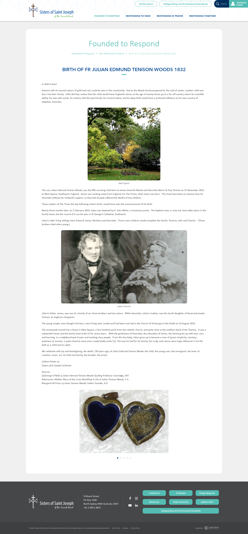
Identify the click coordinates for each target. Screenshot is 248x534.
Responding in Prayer (170, 16)
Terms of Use (116, 528)
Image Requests (207, 493)
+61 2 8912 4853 (92, 507)
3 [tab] (124, 458)
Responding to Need (138, 16)
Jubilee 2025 (207, 501)
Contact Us (154, 493)
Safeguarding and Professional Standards (185, 4)
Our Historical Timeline (111, 53)
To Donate (181, 493)
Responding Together (202, 16)
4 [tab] (127, 458)
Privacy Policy (135, 528)
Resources (154, 501)
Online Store (146, 4)
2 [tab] (120, 458)
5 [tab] (130, 458)
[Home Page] (51, 502)
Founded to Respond (107, 16)
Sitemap (125, 528)
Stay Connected (180, 501)
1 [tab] (117, 458)
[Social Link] (130, 498)
